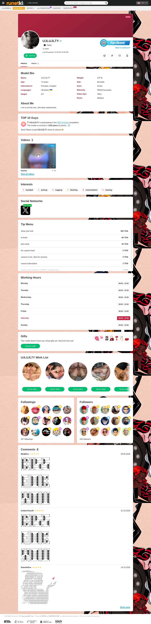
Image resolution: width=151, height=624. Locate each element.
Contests (57, 8)
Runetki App (68, 8)
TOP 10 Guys (62, 123)
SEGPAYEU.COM (54, 616)
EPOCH (44, 616)
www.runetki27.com (28, 616)
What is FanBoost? (122, 48)
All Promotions (44, 8)
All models (6, 8)
